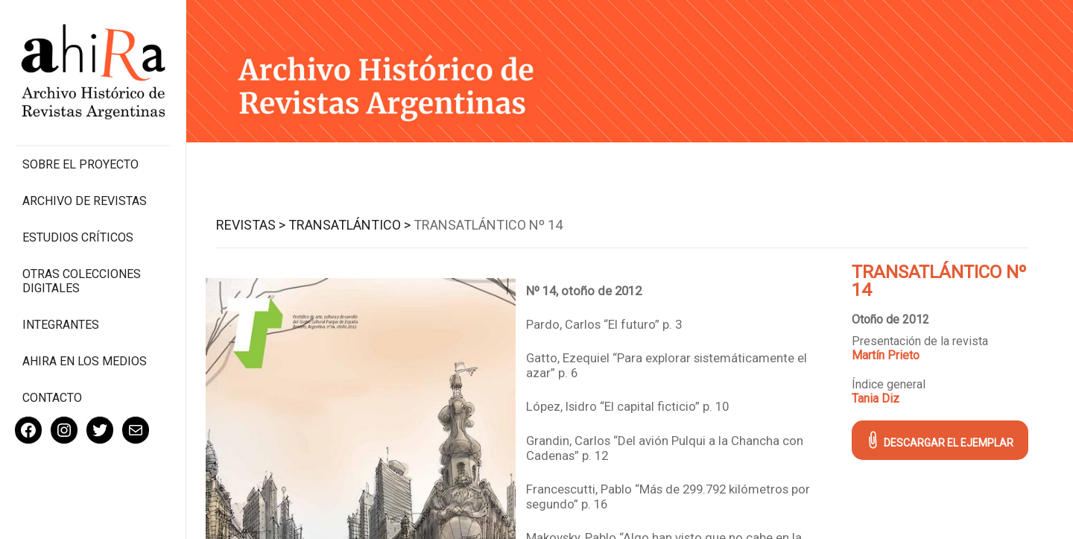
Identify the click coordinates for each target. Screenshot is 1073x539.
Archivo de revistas (84, 201)
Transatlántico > (349, 225)
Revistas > (250, 225)
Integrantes (60, 325)
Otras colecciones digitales (81, 281)
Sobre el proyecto (80, 164)
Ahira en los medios (84, 361)
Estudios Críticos (77, 237)
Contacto (52, 398)
